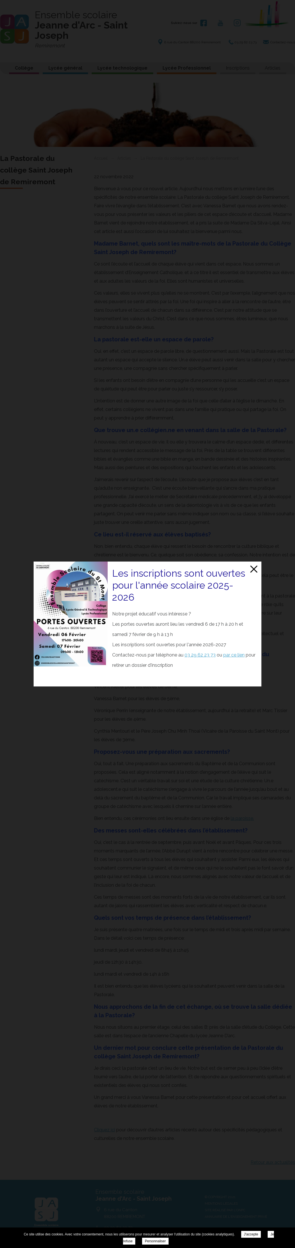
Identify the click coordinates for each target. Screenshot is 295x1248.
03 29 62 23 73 (200, 655)
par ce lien (234, 655)
